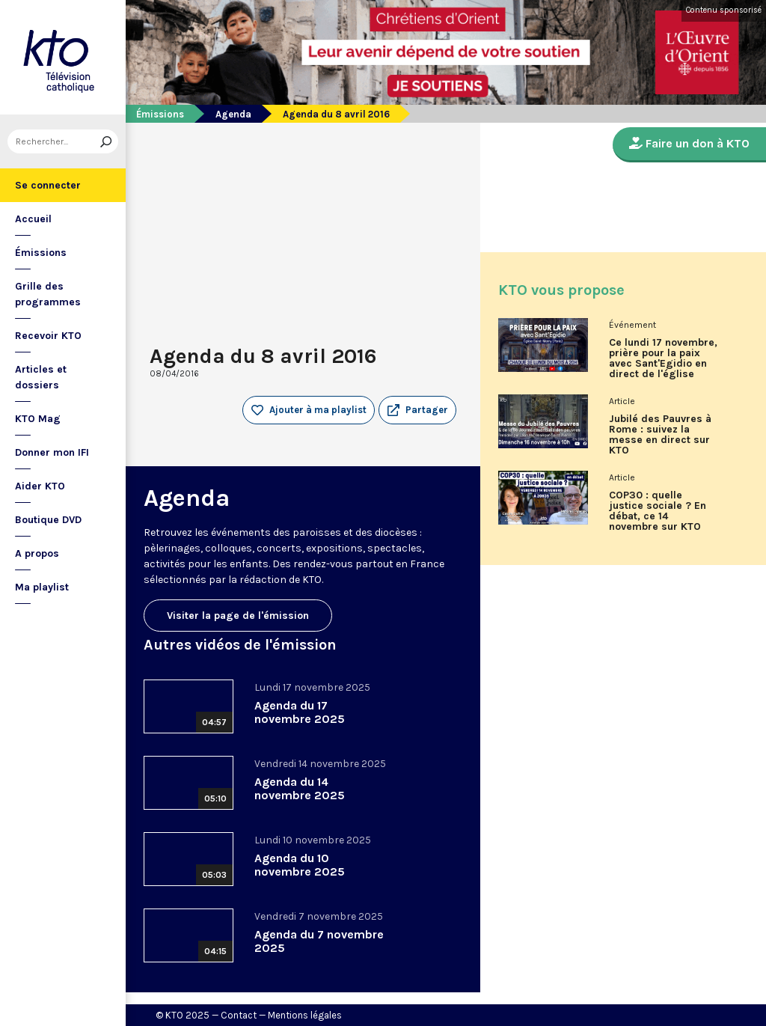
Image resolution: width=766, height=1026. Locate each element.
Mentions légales (305, 1015)
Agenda (233, 114)
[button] (417, 410)
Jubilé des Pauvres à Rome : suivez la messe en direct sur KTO (660, 435)
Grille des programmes (48, 294)
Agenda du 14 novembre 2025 (299, 788)
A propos (37, 553)
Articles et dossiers (41, 377)
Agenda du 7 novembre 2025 (319, 941)
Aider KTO (40, 486)
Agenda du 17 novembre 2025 (299, 712)
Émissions (41, 252)
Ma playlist (42, 587)
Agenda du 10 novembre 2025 (299, 865)
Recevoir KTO (48, 335)
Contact (239, 1015)
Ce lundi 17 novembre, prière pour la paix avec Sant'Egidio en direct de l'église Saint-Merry (663, 364)
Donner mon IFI (52, 452)
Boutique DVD (48, 519)
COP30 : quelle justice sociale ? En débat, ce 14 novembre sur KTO (657, 511)
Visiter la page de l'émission (238, 615)
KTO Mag (38, 418)
